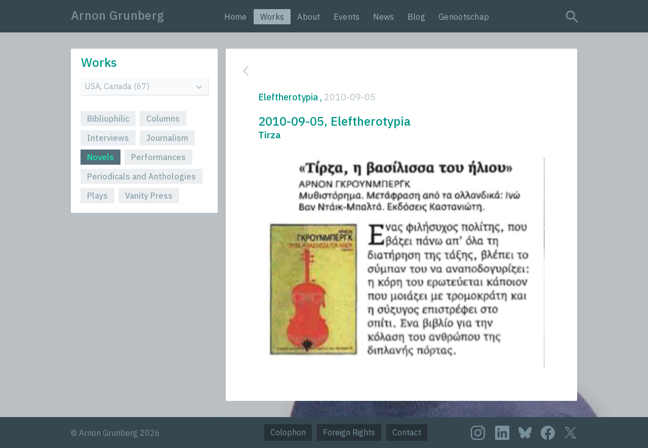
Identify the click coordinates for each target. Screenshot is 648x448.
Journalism (167, 138)
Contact (406, 432)
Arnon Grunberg (117, 15)
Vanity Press (149, 196)
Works (272, 17)
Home (235, 17)
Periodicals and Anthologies (141, 176)
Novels (100, 157)
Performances (158, 157)
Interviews (108, 138)
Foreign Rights (349, 432)
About (308, 17)
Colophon (288, 432)
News (383, 17)
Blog (416, 17)
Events (347, 17)
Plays (97, 196)
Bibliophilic (108, 119)
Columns (163, 119)
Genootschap (463, 17)
